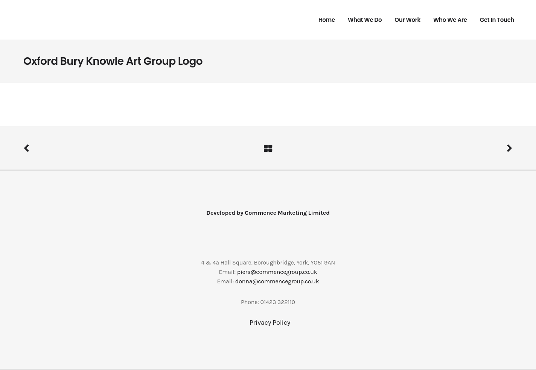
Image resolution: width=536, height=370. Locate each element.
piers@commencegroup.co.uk (277, 271)
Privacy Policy (270, 322)
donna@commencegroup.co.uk (277, 281)
